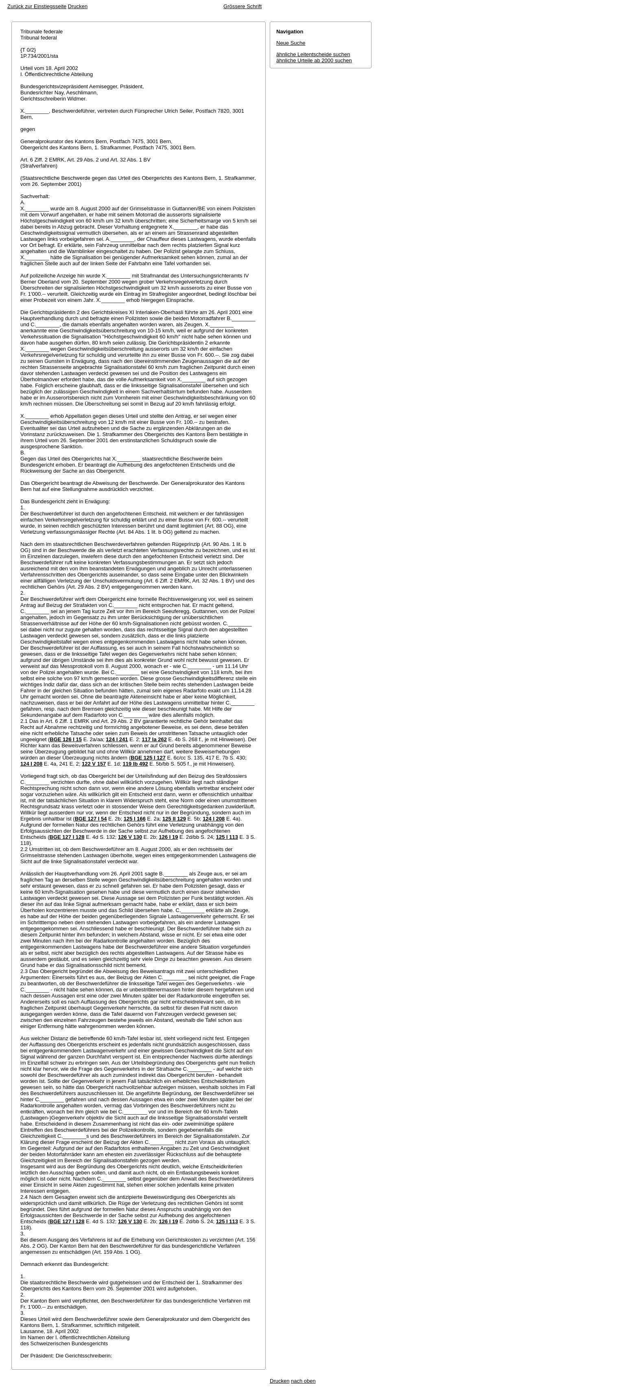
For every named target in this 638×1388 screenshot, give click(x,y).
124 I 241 (117, 739)
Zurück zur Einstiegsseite (36, 6)
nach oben (303, 1381)
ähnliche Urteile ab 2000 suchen (314, 60)
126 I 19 (168, 837)
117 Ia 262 (154, 739)
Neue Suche (291, 43)
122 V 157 (94, 764)
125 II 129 (174, 819)
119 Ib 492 (135, 764)
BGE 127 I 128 (67, 837)
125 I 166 (135, 819)
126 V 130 (130, 837)
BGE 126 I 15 (66, 739)
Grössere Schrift (242, 6)
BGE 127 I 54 (91, 819)
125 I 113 (227, 837)
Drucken (77, 6)
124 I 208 (31, 764)
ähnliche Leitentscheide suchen (313, 54)
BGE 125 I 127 (148, 758)
